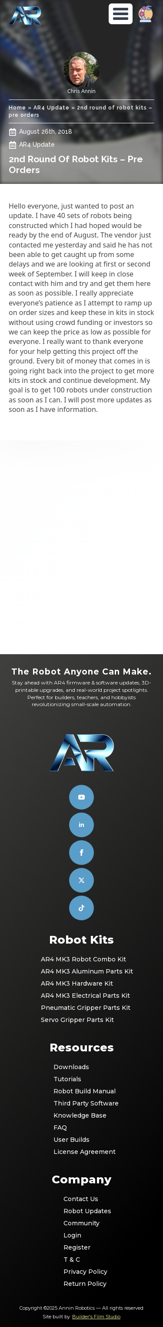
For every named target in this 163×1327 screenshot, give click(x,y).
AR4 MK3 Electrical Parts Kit (82, 995)
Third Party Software (82, 1103)
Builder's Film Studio (96, 1317)
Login (72, 1235)
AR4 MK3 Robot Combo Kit (82, 959)
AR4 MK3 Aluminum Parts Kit (82, 971)
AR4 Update (51, 108)
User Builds (71, 1140)
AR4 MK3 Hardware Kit (77, 983)
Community (81, 1223)
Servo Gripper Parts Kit (77, 1020)
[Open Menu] (121, 13)
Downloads (71, 1067)
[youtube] (81, 797)
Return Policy (81, 1284)
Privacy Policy (81, 1272)
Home (17, 108)
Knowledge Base (79, 1115)
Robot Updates (81, 1211)
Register (76, 1247)
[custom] (81, 880)
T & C (71, 1259)
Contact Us (80, 1199)
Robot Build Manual (82, 1091)
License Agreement (82, 1152)
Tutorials (67, 1079)
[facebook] (81, 852)
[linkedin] (81, 825)
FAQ (60, 1127)
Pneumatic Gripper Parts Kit (82, 1008)
